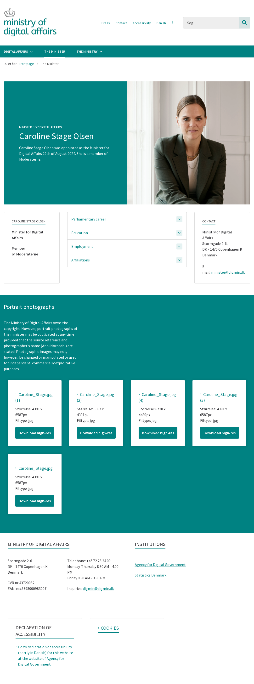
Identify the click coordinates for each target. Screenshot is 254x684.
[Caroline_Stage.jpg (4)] (158, 397)
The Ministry (87, 51)
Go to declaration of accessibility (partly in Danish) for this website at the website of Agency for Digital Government (45, 655)
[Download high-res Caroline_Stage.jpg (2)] (96, 433)
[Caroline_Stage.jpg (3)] (219, 397)
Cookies (110, 628)
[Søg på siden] (244, 22)
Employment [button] (82, 246)
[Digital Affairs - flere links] (31, 51)
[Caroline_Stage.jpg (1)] (34, 397)
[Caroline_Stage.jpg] (34, 468)
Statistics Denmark (150, 575)
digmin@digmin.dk (98, 588)
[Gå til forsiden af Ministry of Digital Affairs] (28, 23)
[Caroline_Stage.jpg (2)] (96, 397)
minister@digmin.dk (228, 272)
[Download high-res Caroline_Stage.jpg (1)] (34, 433)
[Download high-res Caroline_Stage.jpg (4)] (158, 433)
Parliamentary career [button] (88, 219)
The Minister (54, 51)
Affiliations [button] (80, 260)
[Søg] (216, 22)
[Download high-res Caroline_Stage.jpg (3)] (219, 433)
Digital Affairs (16, 51)
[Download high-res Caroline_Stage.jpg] (34, 501)
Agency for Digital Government (160, 564)
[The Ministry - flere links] (100, 51)
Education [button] (79, 232)
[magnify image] (35, 383)
